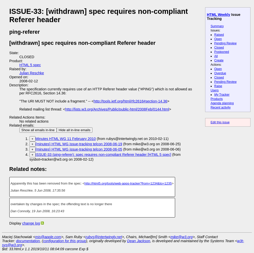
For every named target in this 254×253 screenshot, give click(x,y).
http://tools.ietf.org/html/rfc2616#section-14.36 (130, 101)
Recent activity (221, 107)
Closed (219, 47)
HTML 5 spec (30, 65)
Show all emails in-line (38, 130)
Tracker (222, 94)
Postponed (221, 52)
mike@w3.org (181, 237)
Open (218, 39)
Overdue (220, 73)
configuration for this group (64, 241)
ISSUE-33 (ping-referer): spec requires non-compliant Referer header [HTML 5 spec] (103, 155)
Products (217, 99)
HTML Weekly (218, 15)
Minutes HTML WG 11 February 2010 (66, 139)
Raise (218, 86)
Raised (219, 35)
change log (31, 223)
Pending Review (225, 43)
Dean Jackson (138, 241)
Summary (217, 26)
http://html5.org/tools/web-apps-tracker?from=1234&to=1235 (128, 183)
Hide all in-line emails (74, 130)
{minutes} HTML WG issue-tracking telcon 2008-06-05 (79, 149)
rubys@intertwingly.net (103, 237)
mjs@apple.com (48, 237)
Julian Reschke (31, 73)
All (216, 56)
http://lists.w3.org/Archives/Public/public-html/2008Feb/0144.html (117, 109)
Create (219, 60)
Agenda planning (222, 103)
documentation (28, 241)
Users (215, 90)
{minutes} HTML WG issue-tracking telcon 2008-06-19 (79, 144)
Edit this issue (220, 122)
